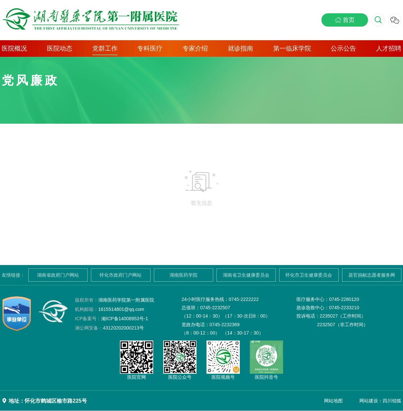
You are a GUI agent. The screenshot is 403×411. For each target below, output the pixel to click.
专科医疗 (150, 48)
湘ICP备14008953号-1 (111, 318)
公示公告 (343, 48)
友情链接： (13, 275)
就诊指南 (240, 48)
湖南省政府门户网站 (58, 275)
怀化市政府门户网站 (121, 275)
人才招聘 (388, 48)
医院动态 (59, 48)
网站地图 (333, 400)
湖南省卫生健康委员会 (246, 275)
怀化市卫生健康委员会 (308, 275)
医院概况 (14, 48)
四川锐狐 (392, 400)
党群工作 (105, 48)
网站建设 (368, 400)
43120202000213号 (109, 328)
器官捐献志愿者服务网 (371, 275)
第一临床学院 (292, 48)
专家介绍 (195, 48)
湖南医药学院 (184, 275)
